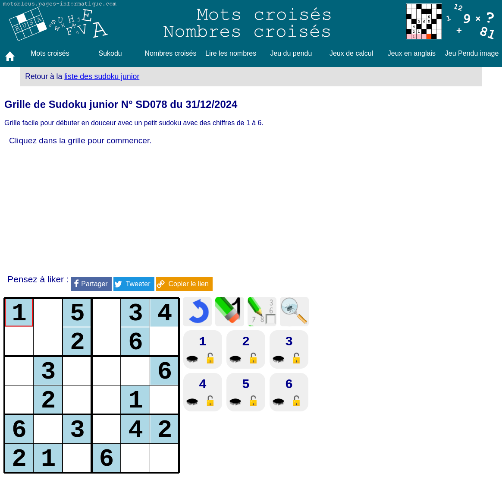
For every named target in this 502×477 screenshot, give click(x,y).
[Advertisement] (180, 210)
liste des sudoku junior (101, 76)
